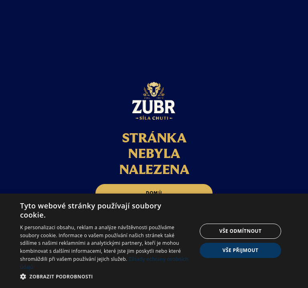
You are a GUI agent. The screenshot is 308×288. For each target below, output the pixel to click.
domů (154, 193)
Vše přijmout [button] (240, 250)
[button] (106, 276)
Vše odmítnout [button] (240, 231)
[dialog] (154, 241)
